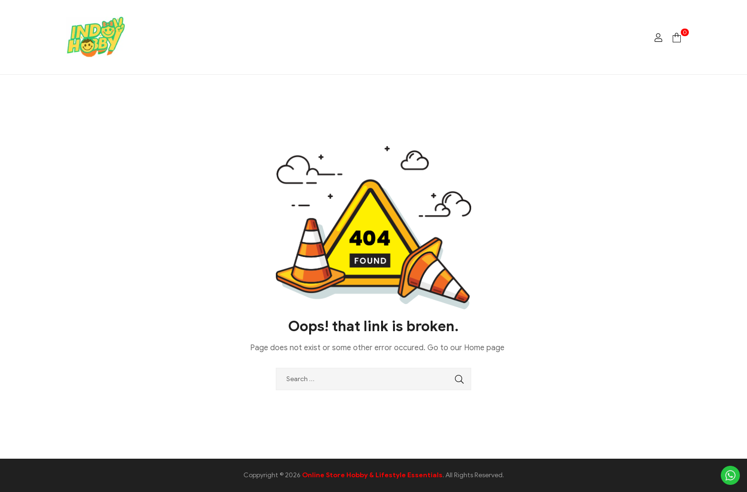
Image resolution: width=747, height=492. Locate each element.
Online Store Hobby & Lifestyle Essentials (372, 475)
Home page (484, 348)
